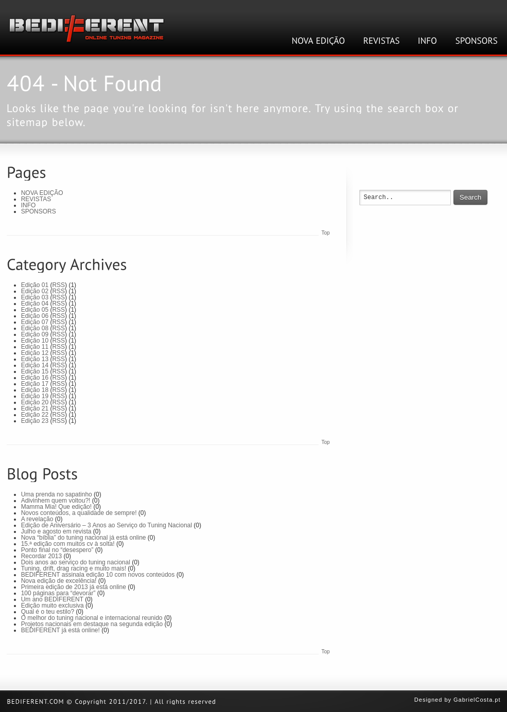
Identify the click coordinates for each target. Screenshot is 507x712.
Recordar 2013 (41, 556)
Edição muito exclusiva (52, 605)
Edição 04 (34, 303)
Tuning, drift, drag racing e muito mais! (73, 568)
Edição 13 (34, 359)
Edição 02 (34, 291)
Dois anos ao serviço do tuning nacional (75, 562)
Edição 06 (34, 315)
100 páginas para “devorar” (58, 593)
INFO (28, 205)
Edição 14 (34, 365)
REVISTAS (36, 199)
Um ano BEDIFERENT (52, 599)
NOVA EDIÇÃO (42, 193)
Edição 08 (34, 328)
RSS (58, 285)
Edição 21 (34, 408)
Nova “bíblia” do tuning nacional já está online (83, 537)
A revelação (37, 519)
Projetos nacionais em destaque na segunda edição (92, 624)
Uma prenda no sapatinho (56, 494)
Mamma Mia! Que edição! (56, 506)
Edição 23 (34, 420)
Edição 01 (34, 285)
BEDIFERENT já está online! (60, 630)
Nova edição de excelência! (59, 580)
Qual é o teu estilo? (47, 611)
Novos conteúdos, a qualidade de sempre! (79, 513)
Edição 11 (34, 346)
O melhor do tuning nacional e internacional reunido (92, 617)
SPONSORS (38, 211)
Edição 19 (34, 396)
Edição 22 (34, 414)
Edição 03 (34, 297)
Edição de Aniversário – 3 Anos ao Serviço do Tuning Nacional (106, 525)
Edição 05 (34, 309)
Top (325, 233)
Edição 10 (34, 340)
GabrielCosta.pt (476, 700)
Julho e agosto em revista (56, 531)
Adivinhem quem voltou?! (56, 500)
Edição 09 (34, 334)
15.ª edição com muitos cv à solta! (68, 543)
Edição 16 (34, 377)
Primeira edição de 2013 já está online (73, 587)
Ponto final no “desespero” (57, 550)
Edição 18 (34, 390)
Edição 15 (34, 371)
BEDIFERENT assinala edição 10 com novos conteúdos (98, 574)
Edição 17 (34, 383)
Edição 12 (34, 353)
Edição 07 (34, 322)
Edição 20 (34, 402)
